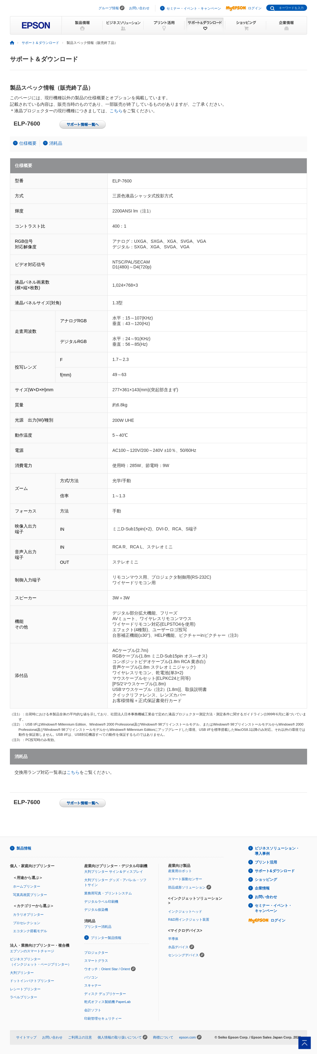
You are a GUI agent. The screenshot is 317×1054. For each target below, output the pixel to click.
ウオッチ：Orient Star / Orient (107, 969)
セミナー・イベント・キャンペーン (194, 8)
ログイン (244, 8)
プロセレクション (26, 923)
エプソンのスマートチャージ (32, 951)
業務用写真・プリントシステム (108, 893)
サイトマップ (26, 1037)
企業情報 (262, 888)
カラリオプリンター (28, 914)
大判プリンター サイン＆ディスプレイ (113, 871)
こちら (116, 110)
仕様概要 (28, 143)
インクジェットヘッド (185, 911)
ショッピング (266, 879)
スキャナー (92, 985)
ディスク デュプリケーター (105, 994)
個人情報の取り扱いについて (120, 1037)
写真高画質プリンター (30, 895)
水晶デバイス (178, 947)
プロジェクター (96, 952)
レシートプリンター (25, 989)
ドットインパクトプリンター (32, 981)
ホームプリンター (26, 886)
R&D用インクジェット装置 (188, 919)
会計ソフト (92, 1010)
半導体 (173, 938)
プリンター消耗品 (97, 926)
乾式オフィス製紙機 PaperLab (107, 1002)
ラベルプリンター (23, 997)
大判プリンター (22, 973)
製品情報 (23, 848)
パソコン (91, 977)
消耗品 (55, 143)
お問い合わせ (139, 8)
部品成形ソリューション (187, 887)
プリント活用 (266, 862)
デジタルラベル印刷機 (101, 901)
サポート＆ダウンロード (40, 43)
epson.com (187, 1037)
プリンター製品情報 (106, 938)
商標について (163, 1037)
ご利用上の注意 (80, 1037)
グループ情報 (108, 8)
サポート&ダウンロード (275, 871)
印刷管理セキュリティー (103, 1018)
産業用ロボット (180, 871)
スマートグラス (96, 960)
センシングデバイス (183, 955)
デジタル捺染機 (96, 909)
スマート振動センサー (185, 879)
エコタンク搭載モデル (30, 931)
